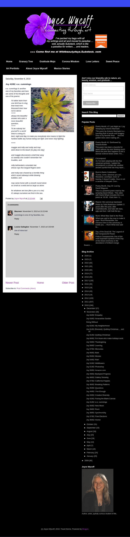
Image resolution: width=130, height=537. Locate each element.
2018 (87, 277)
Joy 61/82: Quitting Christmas (98, 335)
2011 (87, 302)
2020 (87, 270)
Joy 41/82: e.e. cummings (96, 402)
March (89, 449)
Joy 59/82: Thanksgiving (96, 342)
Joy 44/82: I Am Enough (96, 391)
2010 (87, 305)
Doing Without (92, 322)
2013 (87, 295)
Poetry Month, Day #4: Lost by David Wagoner (107, 187)
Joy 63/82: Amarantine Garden (98, 319)
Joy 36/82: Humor (93, 420)
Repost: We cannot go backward (108, 202)
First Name (88, 93)
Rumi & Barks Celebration (105, 172)
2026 (87, 256)
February (91, 453)
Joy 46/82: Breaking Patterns (98, 384)
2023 (87, 259)
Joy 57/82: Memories (94, 349)
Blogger (85, 529)
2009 (87, 461)
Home (9, 61)
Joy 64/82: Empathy (94, 315)
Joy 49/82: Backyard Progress (98, 374)
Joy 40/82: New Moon (95, 406)
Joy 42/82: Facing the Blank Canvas (100, 399)
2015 (87, 288)
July (89, 435)
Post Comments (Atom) (26, 288)
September (91, 428)
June (89, 438)
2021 (87, 266)
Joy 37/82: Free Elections (96, 416)
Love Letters (92, 61)
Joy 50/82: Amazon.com (96, 370)
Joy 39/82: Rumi (92, 409)
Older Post (68, 282)
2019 (87, 273)
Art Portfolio (12, 68)
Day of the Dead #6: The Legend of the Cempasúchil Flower (109, 233)
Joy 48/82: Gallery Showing (97, 377)
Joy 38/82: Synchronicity (96, 413)
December (91, 308)
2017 (87, 281)
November (91, 312)
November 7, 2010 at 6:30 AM (42, 227)
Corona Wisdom (70, 61)
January (90, 456)
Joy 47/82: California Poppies (98, 381)
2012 (87, 298)
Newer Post (12, 282)
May (89, 442)
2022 (87, 263)
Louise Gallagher (21, 227)
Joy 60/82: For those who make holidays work (104, 338)
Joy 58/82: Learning (94, 345)
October (90, 424)
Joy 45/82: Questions (94, 388)
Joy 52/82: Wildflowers (95, 363)
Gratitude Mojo (47, 61)
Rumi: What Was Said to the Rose (109, 216)
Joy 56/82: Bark (92, 353)
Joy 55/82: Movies (93, 356)
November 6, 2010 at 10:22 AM (35, 211)
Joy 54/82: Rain (92, 360)
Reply (16, 219)
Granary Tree (26, 61)
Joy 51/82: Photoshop (95, 367)
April (89, 445)
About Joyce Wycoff (36, 68)
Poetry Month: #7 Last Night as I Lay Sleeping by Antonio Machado (110, 127)
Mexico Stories (62, 68)
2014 (87, 291)
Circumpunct (100, 158)
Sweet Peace (113, 61)
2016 (87, 284)
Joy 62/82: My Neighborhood (97, 326)
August (90, 431)
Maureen (18, 211)
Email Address (89, 85)
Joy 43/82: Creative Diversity (97, 395)
